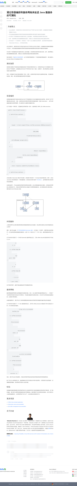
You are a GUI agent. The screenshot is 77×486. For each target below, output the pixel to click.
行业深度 (8, 6)
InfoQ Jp (75, 472)
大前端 (54, 6)
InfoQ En (75, 471)
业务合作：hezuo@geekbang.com (36, 472)
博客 (49, 428)
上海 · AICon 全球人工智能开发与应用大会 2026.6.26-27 (59, 472)
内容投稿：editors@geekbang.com (36, 471)
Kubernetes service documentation (16, 404)
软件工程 (44, 6)
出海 (19, 6)
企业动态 (2, 6)
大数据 (38, 6)
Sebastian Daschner (13, 18)
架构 (34, 6)
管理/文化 (60, 6)
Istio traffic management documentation (17, 406)
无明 (23, 18)
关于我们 (25, 470)
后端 (24, 6)
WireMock (39, 179)
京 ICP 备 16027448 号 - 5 (46, 484)
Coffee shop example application (15, 402)
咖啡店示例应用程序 (18, 57)
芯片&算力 (29, 6)
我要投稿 (25, 471)
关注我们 (25, 476)
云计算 (49, 6)
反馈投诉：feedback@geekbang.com (36, 474)
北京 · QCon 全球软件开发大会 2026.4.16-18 (57, 471)
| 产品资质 (66, 484)
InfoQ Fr (75, 474)
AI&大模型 (14, 6)
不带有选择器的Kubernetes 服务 (25, 230)
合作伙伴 (25, 473)
